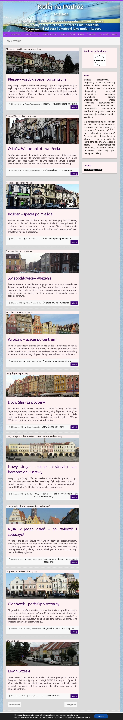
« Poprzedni (14, 704)
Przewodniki (91, 34)
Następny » (70, 704)
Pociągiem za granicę (49, 34)
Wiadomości (36, 427)
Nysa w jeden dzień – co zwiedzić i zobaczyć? (42, 532)
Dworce (81, 34)
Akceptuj (101, 716)
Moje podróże (104, 34)
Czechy (29, 494)
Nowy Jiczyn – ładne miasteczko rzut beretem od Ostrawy (42, 469)
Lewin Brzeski (19, 671)
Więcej (74, 107)
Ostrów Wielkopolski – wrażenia (34, 148)
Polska (27, 104)
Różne (29, 427)
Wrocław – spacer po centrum (32, 339)
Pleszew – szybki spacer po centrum (37, 79)
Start (6, 34)
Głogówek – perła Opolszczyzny (33, 604)
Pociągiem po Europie (68, 34)
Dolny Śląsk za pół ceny (26, 402)
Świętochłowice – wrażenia (29, 278)
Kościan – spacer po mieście (30, 214)
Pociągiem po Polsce (31, 34)
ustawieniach (84, 717)
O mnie (114, 34)
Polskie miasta (35, 104)
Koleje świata (16, 34)
